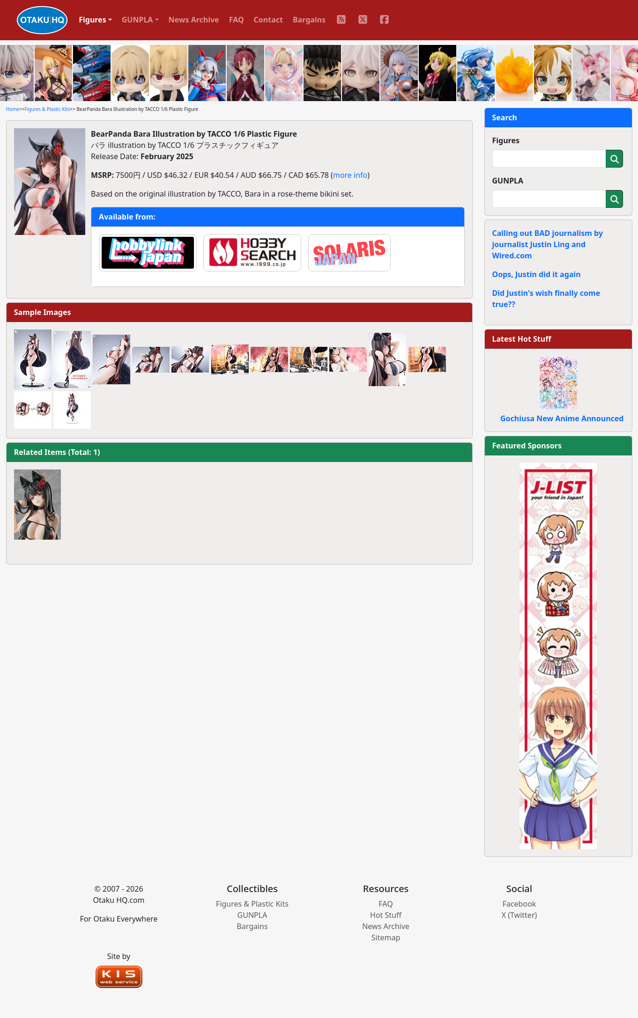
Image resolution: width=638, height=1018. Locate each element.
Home (12, 109)
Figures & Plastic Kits (47, 109)
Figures (506, 140)
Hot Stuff (385, 915)
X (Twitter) (519, 915)
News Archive (194, 20)
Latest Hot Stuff (521, 339)
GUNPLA (508, 181)
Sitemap (386, 937)
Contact (268, 20)
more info (350, 175)
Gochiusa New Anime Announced (561, 418)
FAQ (236, 20)
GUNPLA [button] (137, 20)
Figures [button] (92, 20)
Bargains (309, 20)
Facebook (519, 904)
